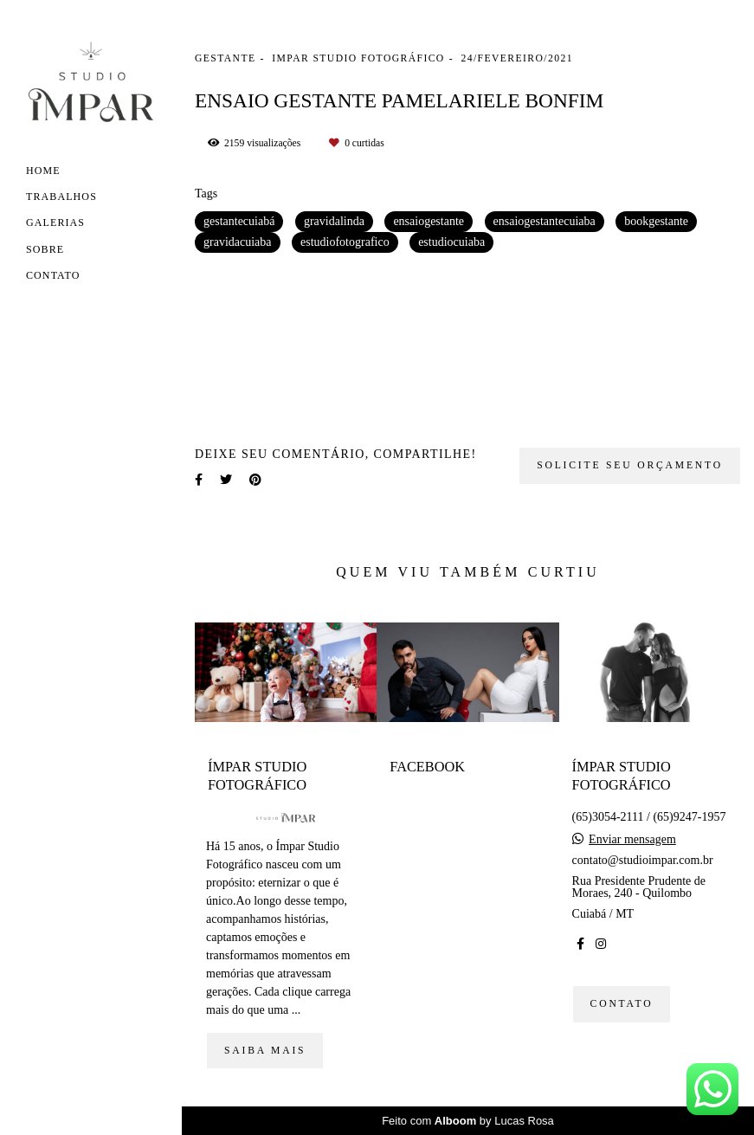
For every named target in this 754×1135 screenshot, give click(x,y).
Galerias (55, 222)
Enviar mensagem (632, 840)
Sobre (45, 249)
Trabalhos (61, 196)
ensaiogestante (428, 221)
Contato (53, 275)
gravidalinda (334, 221)
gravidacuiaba (237, 241)
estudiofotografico (345, 241)
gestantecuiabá (238, 221)
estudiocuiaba (451, 241)
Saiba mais (265, 1050)
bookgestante (656, 221)
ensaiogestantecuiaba (544, 221)
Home (43, 170)
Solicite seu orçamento (630, 465)
